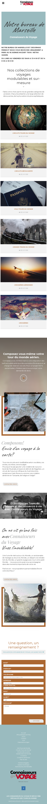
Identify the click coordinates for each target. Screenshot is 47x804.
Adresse (7, 680)
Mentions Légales (14, 801)
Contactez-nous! (10, 484)
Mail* (5, 691)
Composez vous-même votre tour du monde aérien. (23, 355)
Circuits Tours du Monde (23, 133)
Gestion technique (23, 764)
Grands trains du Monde (23, 754)
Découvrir (23, 136)
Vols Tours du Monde (23, 748)
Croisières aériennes (23, 285)
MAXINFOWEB (34, 801)
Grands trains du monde (23, 247)
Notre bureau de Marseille (23, 766)
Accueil (23, 733)
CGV (23, 740)
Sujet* (6, 697)
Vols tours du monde (23, 209)
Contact (23, 738)
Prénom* (7, 669)
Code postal (9, 685)
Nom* (5, 663)
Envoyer (36, 721)
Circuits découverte (24, 171)
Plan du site (23, 759)
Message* (7, 703)
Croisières (23, 323)
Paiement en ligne (23, 742)
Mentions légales (23, 763)
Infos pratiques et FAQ (24, 734)
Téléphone (8, 674)
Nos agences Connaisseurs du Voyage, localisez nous (23, 652)
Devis (23, 736)
